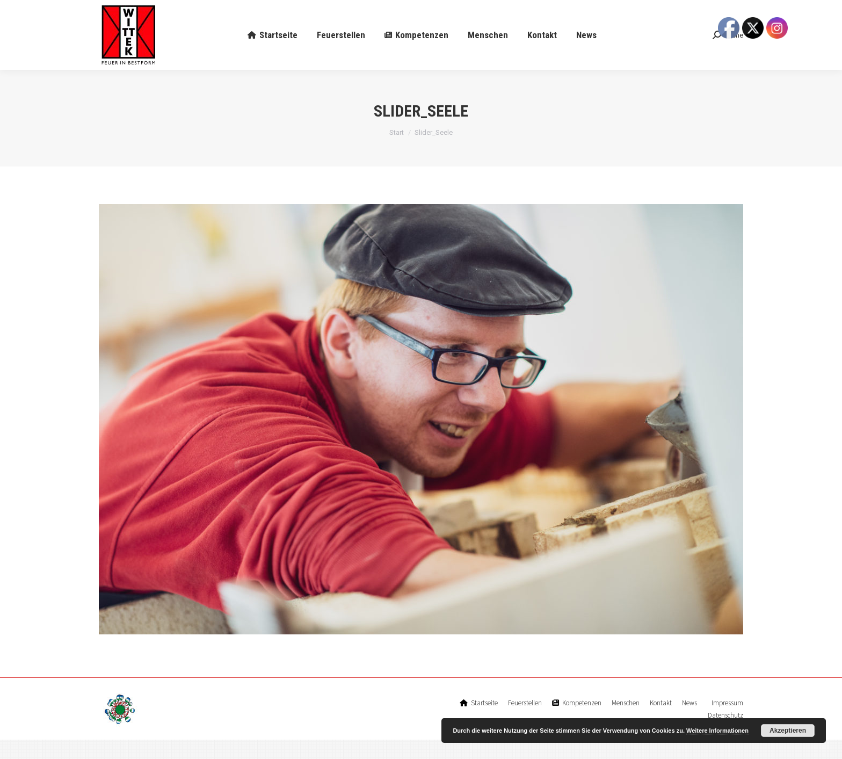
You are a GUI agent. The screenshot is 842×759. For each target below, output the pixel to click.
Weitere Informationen (717, 730)
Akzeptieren (788, 730)
